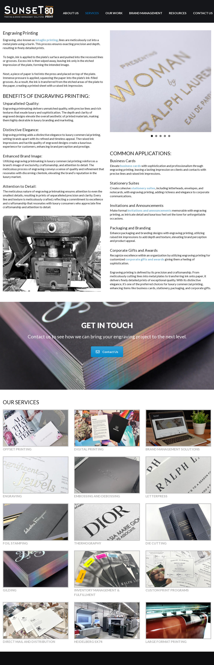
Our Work (114, 13)
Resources (177, 13)
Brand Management (145, 13)
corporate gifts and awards (145, 259)
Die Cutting (156, 543)
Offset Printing (17, 449)
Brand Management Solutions (173, 449)
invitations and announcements (149, 210)
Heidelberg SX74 (88, 642)
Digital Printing (89, 449)
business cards (130, 165)
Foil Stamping (15, 543)
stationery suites (143, 188)
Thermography (87, 543)
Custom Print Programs (167, 590)
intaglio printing (46, 40)
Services (92, 13)
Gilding (9, 590)
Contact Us (203, 13)
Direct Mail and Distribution (29, 642)
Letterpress (156, 496)
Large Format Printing (166, 642)
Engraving (12, 496)
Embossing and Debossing (97, 496)
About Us (71, 13)
